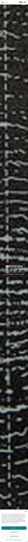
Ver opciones (14, 536)
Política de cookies (9, 539)
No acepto (14, 532)
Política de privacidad (18, 539)
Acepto (14, 528)
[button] (26, 511)
